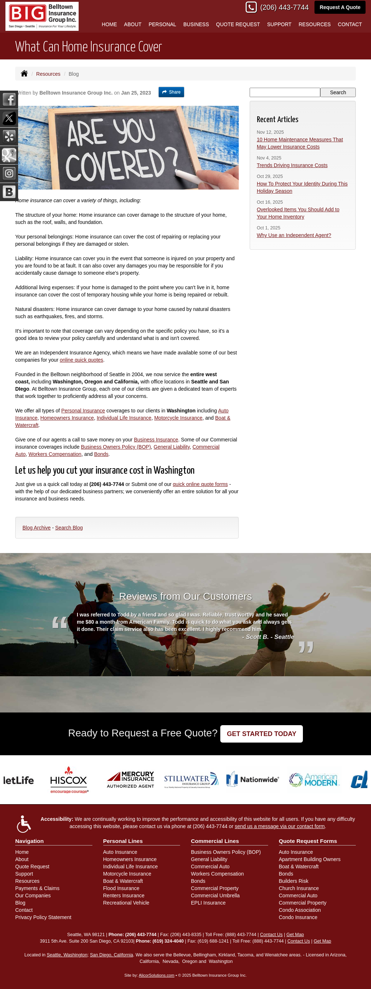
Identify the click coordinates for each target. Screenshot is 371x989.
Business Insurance (156, 439)
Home (109, 24)
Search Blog (69, 528)
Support (24, 874)
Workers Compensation (55, 454)
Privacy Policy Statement (43, 917)
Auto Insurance (120, 852)
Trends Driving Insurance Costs (292, 165)
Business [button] (196, 24)
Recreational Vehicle (126, 903)
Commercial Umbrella (215, 895)
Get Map (295, 934)
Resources (48, 74)
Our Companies (33, 895)
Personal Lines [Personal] (123, 841)
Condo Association (300, 910)
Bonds (101, 454)
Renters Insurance (124, 895)
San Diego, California (111, 954)
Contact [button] (350, 24)
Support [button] (279, 24)
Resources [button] (315, 24)
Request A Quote (340, 7)
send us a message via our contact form (280, 826)
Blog (20, 903)
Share (171, 92)
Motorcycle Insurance (178, 418)
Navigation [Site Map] (29, 841)
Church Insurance (299, 888)
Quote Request (32, 866)
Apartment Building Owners (310, 859)
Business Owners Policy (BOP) (116, 447)
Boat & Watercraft (123, 881)
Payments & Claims (37, 888)
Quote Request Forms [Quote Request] (308, 841)
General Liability (171, 447)
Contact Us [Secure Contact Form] (271, 934)
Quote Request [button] (238, 24)
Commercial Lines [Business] (215, 841)
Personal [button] (162, 24)
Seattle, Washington (67, 954)
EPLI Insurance (208, 903)
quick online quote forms (200, 484)
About (132, 24)
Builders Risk (294, 881)
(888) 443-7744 (240, 934)
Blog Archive (36, 528)
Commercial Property (214, 888)
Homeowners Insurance (67, 418)
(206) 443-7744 (284, 7)
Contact (24, 910)
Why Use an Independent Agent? (294, 235)
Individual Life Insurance (124, 418)
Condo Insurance (298, 917)
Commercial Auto (210, 866)
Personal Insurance (83, 411)
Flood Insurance (121, 888)
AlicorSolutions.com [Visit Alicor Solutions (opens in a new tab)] (156, 975)
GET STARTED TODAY (261, 733)
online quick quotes (81, 360)
